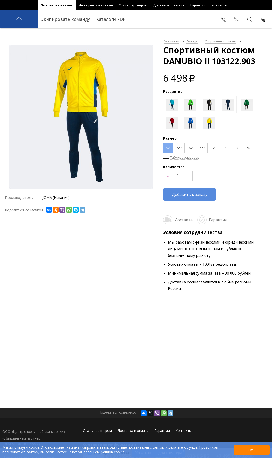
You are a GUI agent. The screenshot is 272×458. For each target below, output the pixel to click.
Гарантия (218, 220)
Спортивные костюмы (220, 41)
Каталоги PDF (110, 19)
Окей (251, 450)
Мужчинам (171, 41)
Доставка (184, 220)
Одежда (192, 41)
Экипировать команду (65, 19)
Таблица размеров (184, 157)
